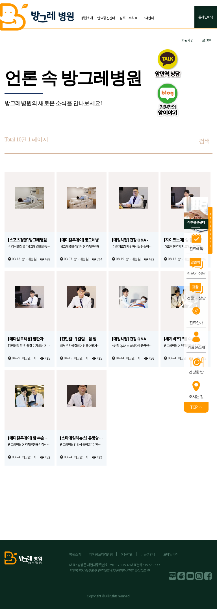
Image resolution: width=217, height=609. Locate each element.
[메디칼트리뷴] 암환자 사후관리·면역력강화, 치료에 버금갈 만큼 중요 (29, 339)
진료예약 (196, 249)
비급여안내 (147, 554)
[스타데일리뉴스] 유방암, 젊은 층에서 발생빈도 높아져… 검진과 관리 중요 (81, 438)
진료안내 (196, 323)
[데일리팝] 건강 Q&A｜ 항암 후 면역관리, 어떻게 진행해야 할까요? (133, 339)
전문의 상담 (196, 273)
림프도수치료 (128, 17)
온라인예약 (205, 16)
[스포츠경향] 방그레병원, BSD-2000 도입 (29, 240)
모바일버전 (170, 554)
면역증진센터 (106, 17)
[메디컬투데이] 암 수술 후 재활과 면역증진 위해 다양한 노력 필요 (29, 438)
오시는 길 (196, 396)
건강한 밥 (196, 372)
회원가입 (187, 40)
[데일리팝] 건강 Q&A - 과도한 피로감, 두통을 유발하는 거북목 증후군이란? (133, 240)
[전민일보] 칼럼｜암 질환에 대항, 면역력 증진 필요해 (81, 339)
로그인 (206, 40)
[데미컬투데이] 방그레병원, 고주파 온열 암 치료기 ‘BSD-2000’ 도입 (81, 240)
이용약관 (127, 554)
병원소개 (87, 17)
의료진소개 (196, 347)
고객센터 (148, 17)
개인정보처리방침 (101, 554)
